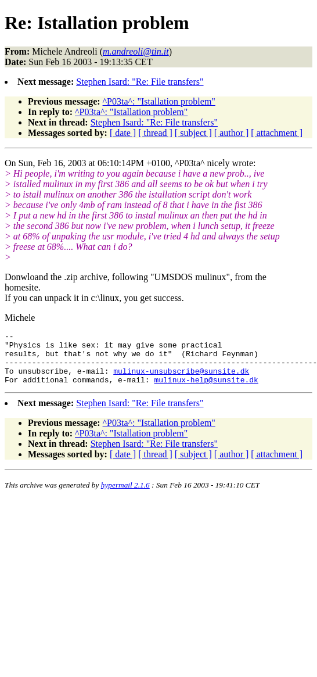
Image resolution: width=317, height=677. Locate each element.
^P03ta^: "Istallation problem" (159, 101)
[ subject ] (193, 133)
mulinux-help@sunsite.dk (206, 390)
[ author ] (231, 133)
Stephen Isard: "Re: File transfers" (139, 82)
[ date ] (123, 133)
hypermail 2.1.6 (125, 495)
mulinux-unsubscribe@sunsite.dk (181, 379)
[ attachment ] (276, 133)
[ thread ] (155, 133)
